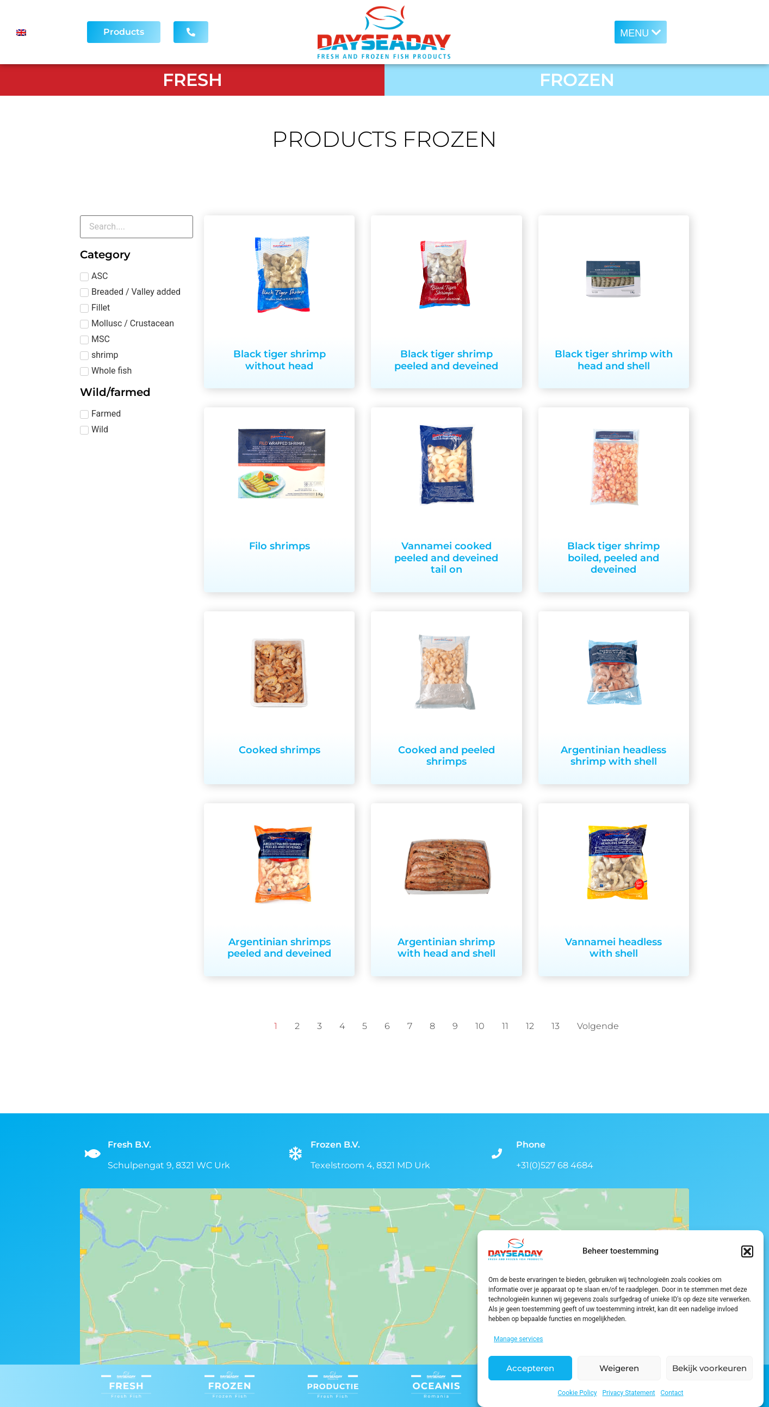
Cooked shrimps (279, 750)
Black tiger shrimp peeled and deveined (446, 360)
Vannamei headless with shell (613, 948)
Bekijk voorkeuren (709, 1368)
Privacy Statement (628, 1393)
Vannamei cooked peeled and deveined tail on (446, 557)
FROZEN (577, 79)
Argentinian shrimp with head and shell (446, 948)
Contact (672, 1393)
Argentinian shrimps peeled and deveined (279, 948)
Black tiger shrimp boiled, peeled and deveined (613, 557)
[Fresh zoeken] (136, 226)
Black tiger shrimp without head (279, 360)
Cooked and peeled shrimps (446, 756)
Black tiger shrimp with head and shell (614, 360)
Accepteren (530, 1368)
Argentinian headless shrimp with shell (613, 756)
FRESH (192, 79)
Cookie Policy (577, 1393)
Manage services (518, 1339)
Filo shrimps (279, 546)
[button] (747, 1251)
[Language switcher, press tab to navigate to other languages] (42, 32)
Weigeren (619, 1368)
